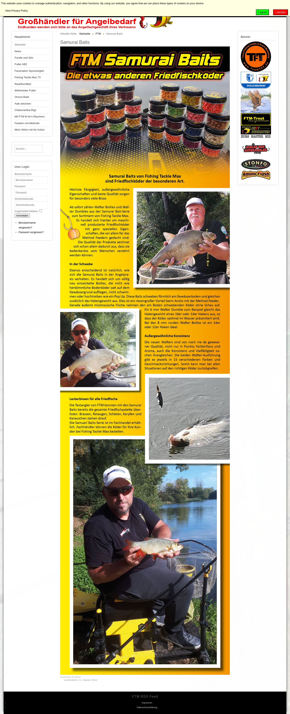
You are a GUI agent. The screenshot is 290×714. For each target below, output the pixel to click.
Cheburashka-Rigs (25, 110)
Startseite (20, 44)
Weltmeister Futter (25, 90)
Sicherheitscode (24, 198)
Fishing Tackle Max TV (28, 77)
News (18, 51)
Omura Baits (22, 96)
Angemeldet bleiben (26, 211)
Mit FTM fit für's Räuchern (30, 116)
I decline (280, 12)
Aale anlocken (23, 103)
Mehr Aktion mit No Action (30, 129)
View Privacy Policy (16, 10)
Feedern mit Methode (27, 123)
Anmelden (22, 215)
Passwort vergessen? (31, 232)
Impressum (147, 703)
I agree (262, 12)
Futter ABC (21, 64)
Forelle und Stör (24, 57)
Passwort (20, 186)
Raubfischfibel (23, 84)
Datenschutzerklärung (147, 707)
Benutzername (23, 173)
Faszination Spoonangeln (29, 70)
